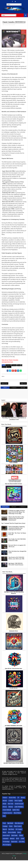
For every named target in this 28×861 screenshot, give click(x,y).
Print (4, 824)
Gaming (5, 827)
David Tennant (19, 804)
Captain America (7, 813)
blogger (23, 388)
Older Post (23, 384)
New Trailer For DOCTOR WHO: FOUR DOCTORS (17, 540)
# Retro (9, 367)
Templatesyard (18, 854)
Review (5, 801)
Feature (5, 798)
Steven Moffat (12, 833)
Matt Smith (14, 836)
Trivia (10, 827)
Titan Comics (17, 827)
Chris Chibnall (7, 810)
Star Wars (11, 830)
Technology (6, 842)
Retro (19, 833)
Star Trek (10, 804)
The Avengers (7, 845)
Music (4, 833)
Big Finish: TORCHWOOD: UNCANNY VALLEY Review (15, 564)
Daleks (21, 836)
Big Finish (10, 824)
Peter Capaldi (18, 801)
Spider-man (16, 810)
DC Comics (19, 830)
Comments (22, 507)
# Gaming (14, 365)
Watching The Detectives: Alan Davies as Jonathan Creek (14, 419)
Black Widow (17, 813)
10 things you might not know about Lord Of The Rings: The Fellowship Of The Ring (16, 513)
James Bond (6, 836)
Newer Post (4, 384)
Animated (5, 839)
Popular (5, 507)
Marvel (5, 830)
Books (4, 804)
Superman (14, 842)
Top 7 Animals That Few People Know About (13, 524)
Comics (11, 801)
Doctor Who (12, 798)
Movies (23, 798)
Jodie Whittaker (19, 807)
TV (18, 798)
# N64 (19, 365)
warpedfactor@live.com (8, 789)
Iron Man (21, 842)
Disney (5, 807)
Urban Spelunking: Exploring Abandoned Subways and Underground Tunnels (16, 529)
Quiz (4, 816)
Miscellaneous (19, 824)
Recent (14, 507)
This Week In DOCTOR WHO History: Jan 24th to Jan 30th (16, 558)
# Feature (8, 365)
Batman (11, 807)
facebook (14, 388)
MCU (17, 839)
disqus (5, 388)
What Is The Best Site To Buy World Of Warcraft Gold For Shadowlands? (16, 519)
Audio (22, 839)
